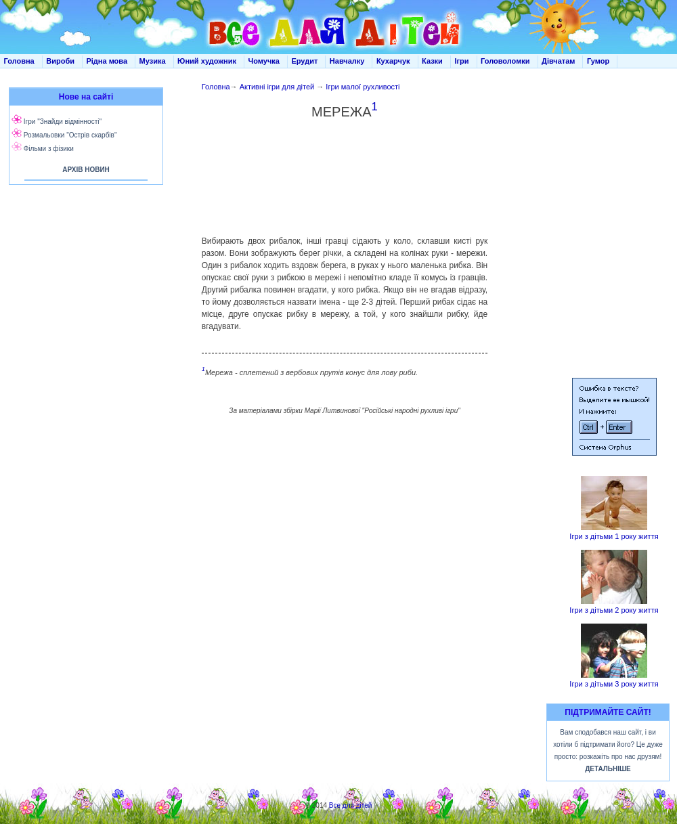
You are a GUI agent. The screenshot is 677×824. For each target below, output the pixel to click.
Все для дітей (350, 805)
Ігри (461, 61)
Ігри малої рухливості (362, 87)
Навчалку (347, 61)
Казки (432, 61)
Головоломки (505, 61)
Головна (19, 61)
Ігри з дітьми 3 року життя (613, 684)
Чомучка (264, 61)
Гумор (598, 61)
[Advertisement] (345, 171)
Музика (152, 61)
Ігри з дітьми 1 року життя (613, 536)
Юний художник (206, 61)
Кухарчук (393, 61)
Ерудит (304, 61)
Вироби (60, 61)
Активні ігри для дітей (277, 87)
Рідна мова (106, 61)
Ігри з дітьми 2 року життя (613, 610)
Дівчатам (558, 61)
